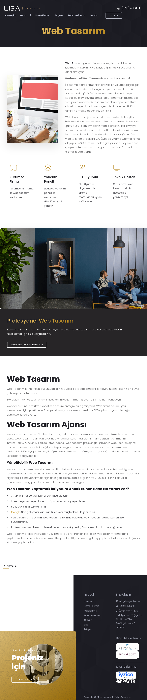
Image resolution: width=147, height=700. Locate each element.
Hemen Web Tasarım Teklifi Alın (27, 344)
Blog (86, 624)
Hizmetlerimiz (43, 17)
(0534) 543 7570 (127, 610)
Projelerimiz (90, 610)
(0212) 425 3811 (125, 606)
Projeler (59, 17)
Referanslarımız (77, 17)
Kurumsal (25, 17)
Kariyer (88, 620)
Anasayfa (10, 17)
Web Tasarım (74, 63)
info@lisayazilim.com (129, 601)
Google (16, 512)
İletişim (94, 17)
